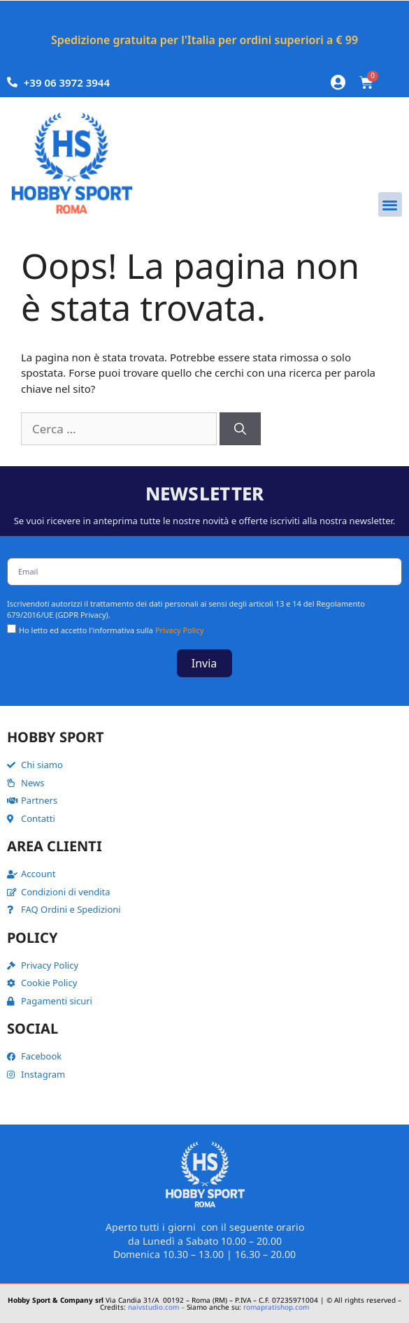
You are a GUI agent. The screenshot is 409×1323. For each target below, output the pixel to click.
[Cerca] (240, 429)
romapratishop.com (276, 1307)
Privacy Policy (179, 630)
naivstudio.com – (156, 1307)
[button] (390, 204)
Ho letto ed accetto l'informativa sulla (111, 630)
